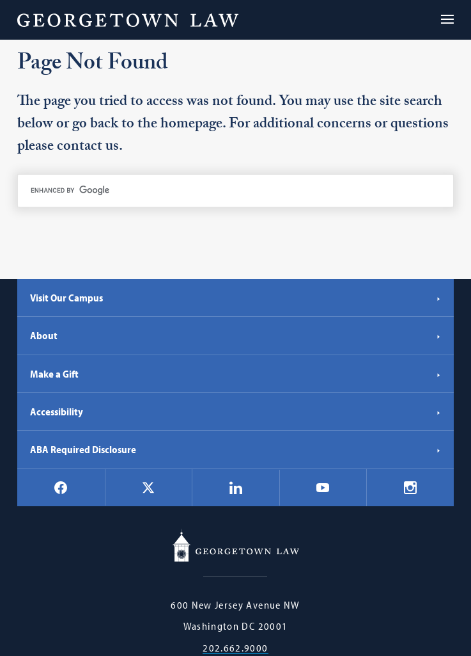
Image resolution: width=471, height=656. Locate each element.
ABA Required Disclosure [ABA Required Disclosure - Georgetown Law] (235, 449)
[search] (235, 191)
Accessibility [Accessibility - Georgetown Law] (235, 411)
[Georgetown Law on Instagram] (410, 487)
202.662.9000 (235, 648)
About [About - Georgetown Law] (235, 335)
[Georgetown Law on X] (148, 487)
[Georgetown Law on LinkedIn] (235, 487)
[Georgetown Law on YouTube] (322, 487)
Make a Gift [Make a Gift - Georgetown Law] (235, 374)
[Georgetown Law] (127, 20)
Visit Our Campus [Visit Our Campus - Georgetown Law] (235, 297)
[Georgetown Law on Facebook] (60, 487)
